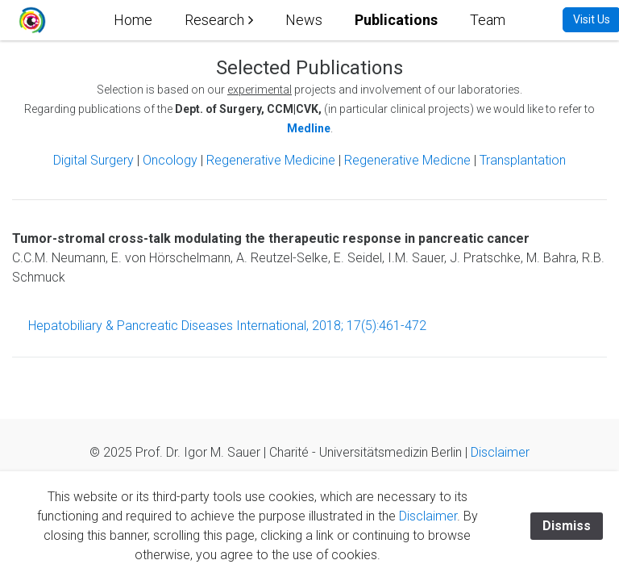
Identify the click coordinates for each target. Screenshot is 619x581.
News (303, 19)
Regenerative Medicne (407, 160)
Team (487, 19)
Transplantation (523, 160)
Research (214, 19)
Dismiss (566, 525)
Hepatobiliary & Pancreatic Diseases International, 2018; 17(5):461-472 (227, 325)
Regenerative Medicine (272, 160)
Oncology (170, 160)
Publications (396, 19)
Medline (308, 128)
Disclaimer (500, 452)
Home (133, 19)
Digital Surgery (95, 160)
